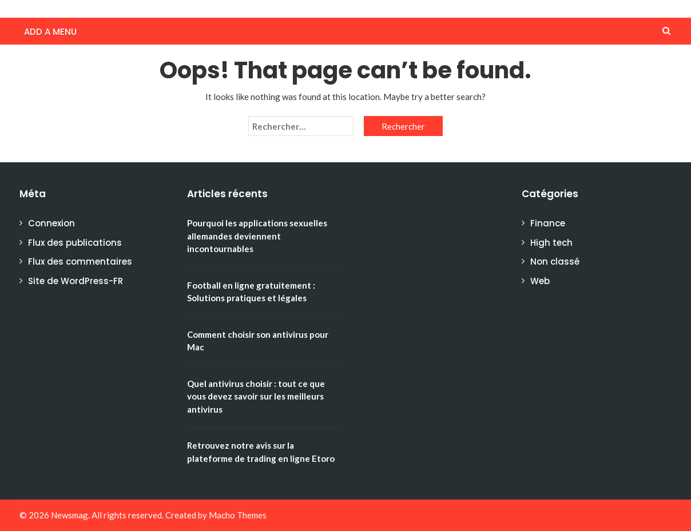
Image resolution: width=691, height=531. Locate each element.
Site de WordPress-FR (75, 281)
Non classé (554, 261)
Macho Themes (238, 515)
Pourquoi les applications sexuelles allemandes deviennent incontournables (257, 236)
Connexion (51, 223)
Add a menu (50, 32)
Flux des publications (75, 243)
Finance (547, 223)
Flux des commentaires (80, 261)
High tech (551, 243)
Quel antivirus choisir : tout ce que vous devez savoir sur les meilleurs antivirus (256, 396)
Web (540, 281)
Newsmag (69, 515)
